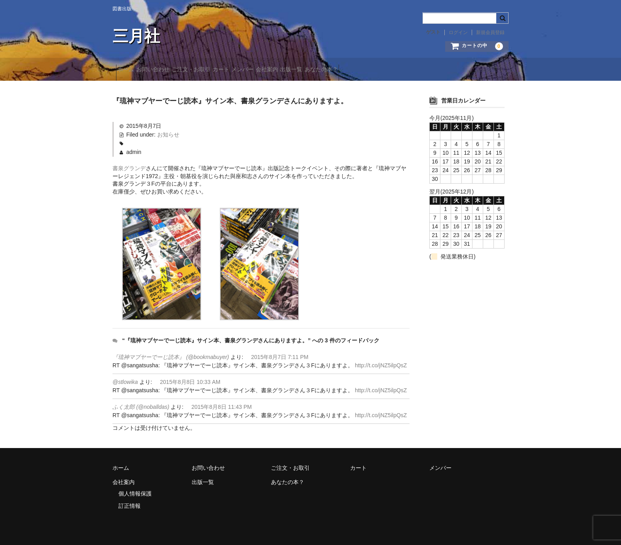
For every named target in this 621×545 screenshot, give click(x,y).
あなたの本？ (423, 70)
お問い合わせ (170, 70)
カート (266, 70)
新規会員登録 (490, 32)
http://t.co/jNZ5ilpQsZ (381, 363)
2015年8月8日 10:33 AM (190, 379)
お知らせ (168, 132)
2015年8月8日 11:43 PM (221, 404)
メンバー (302, 70)
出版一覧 (379, 70)
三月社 (136, 36)
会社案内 (341, 70)
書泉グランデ (129, 165)
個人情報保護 (135, 491)
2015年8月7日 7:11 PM (280, 354)
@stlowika (125, 379)
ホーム (129, 70)
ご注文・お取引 (222, 70)
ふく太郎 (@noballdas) (140, 404)
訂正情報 (129, 503)
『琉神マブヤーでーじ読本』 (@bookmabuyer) (170, 354)
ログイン (458, 32)
